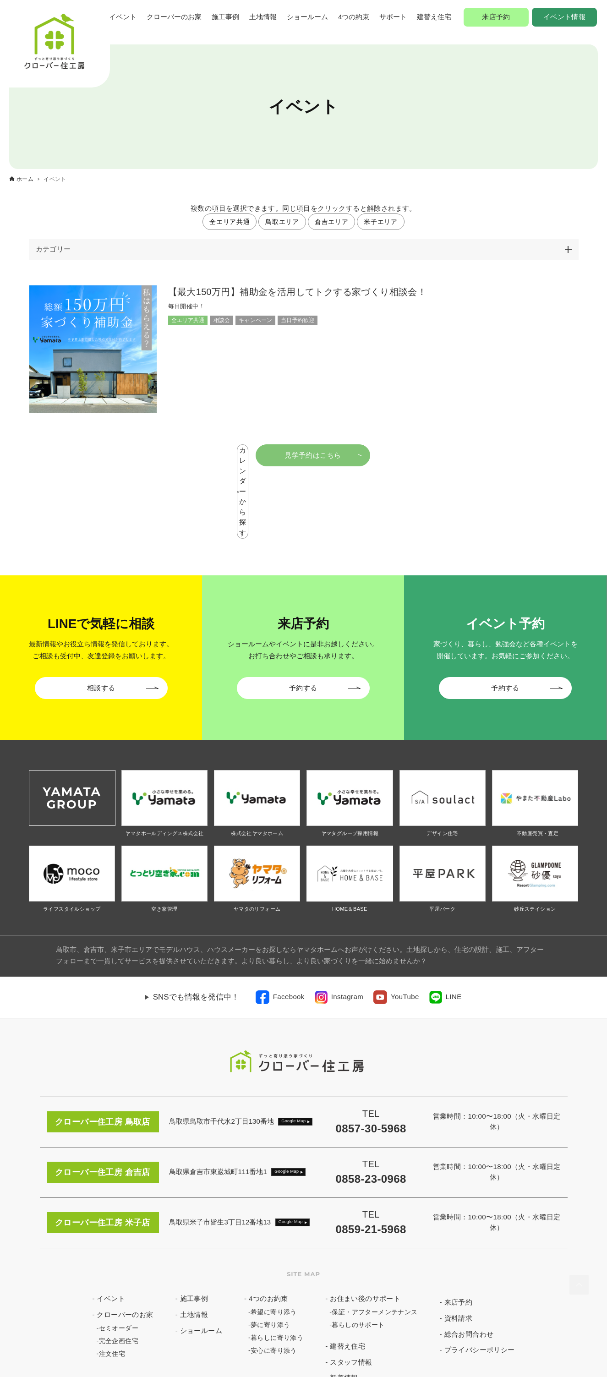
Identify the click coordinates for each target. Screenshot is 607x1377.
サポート (393, 17)
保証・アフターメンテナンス (374, 1239)
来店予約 (496, 17)
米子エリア (381, 221)
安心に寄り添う (274, 1278)
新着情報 (344, 1306)
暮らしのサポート (358, 1252)
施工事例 (225, 17)
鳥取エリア (282, 221)
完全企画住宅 (118, 1268)
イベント (123, 17)
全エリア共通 (229, 221)
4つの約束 (353, 17)
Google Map (293, 1049)
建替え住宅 (434, 17)
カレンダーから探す (242, 455)
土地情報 (263, 17)
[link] (280, 925)
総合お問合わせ (469, 1262)
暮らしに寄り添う (277, 1265)
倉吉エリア (332, 221)
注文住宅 (112, 1281)
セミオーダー (118, 1255)
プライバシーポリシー (479, 1278)
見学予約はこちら (373, 455)
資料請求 (458, 1246)
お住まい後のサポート (365, 1226)
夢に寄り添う (270, 1252)
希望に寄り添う (274, 1239)
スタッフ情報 (351, 1290)
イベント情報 (564, 17)
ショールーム (307, 17)
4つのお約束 (268, 1226)
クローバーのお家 (174, 17)
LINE (454, 924)
